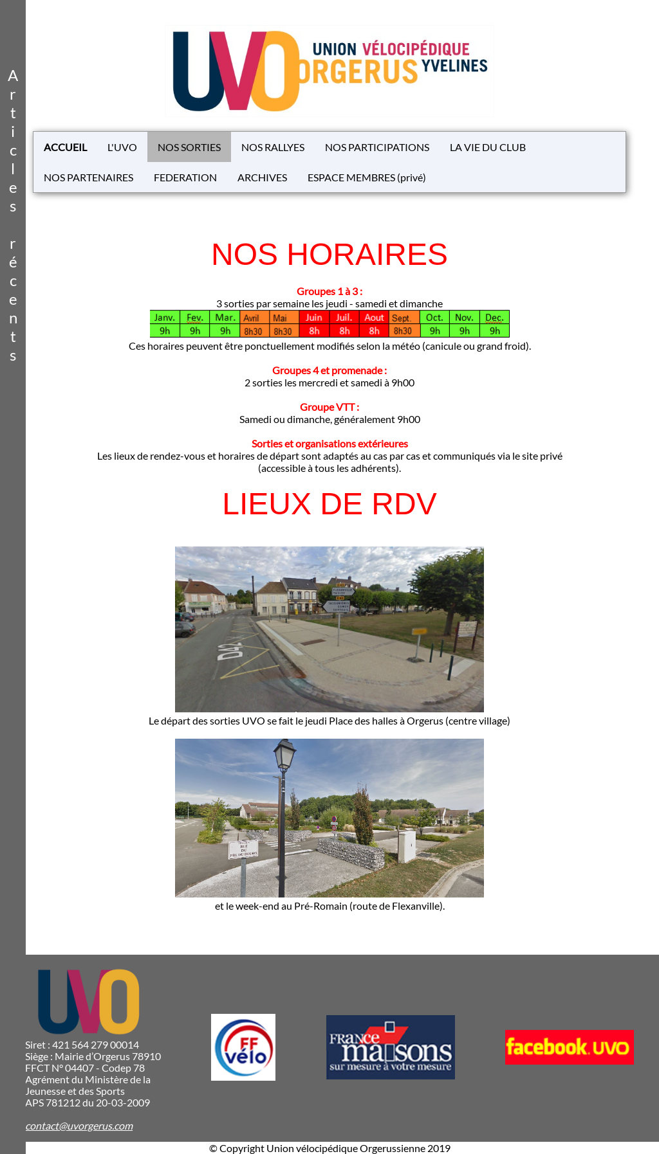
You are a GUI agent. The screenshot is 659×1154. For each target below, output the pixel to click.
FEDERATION (185, 177)
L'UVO (122, 147)
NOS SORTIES (189, 147)
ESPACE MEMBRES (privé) (367, 177)
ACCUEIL (65, 147)
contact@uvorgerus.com (79, 1125)
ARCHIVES (262, 177)
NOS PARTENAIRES (88, 177)
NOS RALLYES (272, 147)
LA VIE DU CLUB (488, 147)
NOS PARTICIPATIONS (377, 147)
